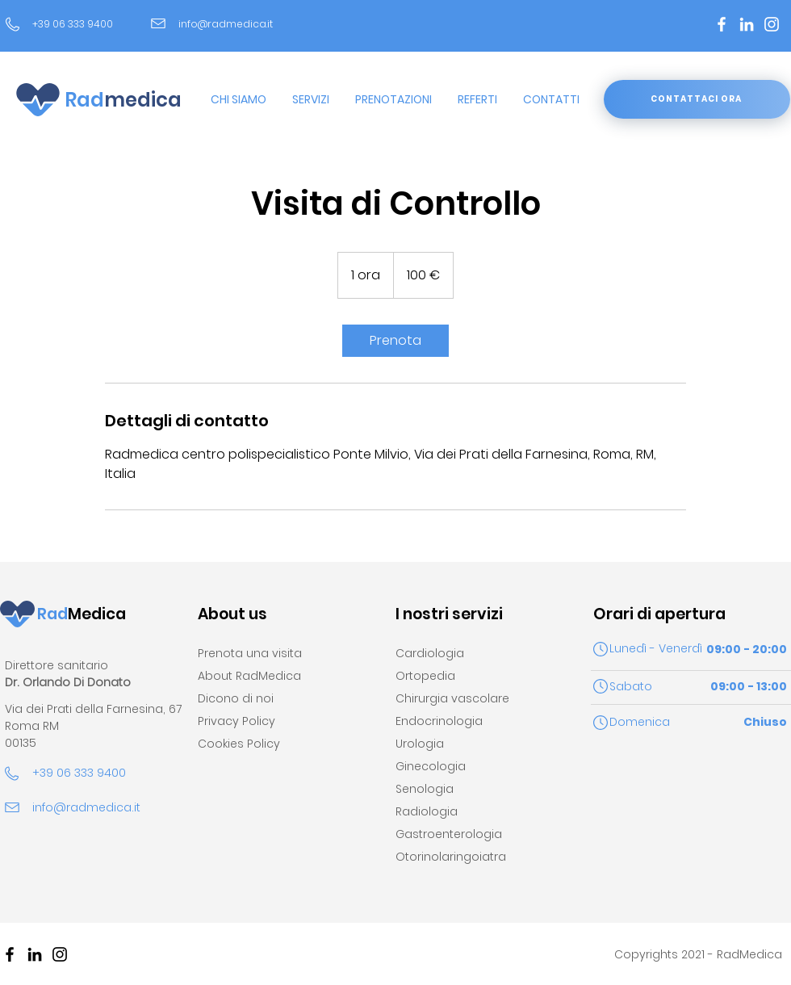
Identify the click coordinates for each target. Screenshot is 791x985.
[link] (395, 341)
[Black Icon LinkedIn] (34, 954)
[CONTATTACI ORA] (697, 99)
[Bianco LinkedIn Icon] (746, 24)
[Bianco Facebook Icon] (721, 24)
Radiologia (427, 811)
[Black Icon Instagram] (59, 954)
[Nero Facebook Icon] (9, 954)
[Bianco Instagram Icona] (771, 24)
